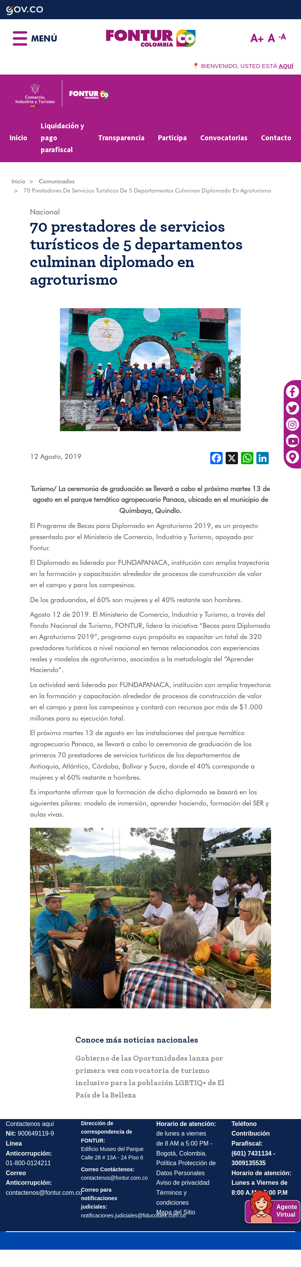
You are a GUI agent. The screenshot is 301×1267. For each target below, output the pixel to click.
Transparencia (121, 137)
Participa (172, 137)
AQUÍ (286, 66)
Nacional (45, 212)
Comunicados (57, 181)
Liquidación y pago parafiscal (62, 137)
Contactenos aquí (30, 1124)
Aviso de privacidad (183, 1183)
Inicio (18, 137)
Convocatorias (224, 137)
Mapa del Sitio (175, 1212)
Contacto (276, 137)
